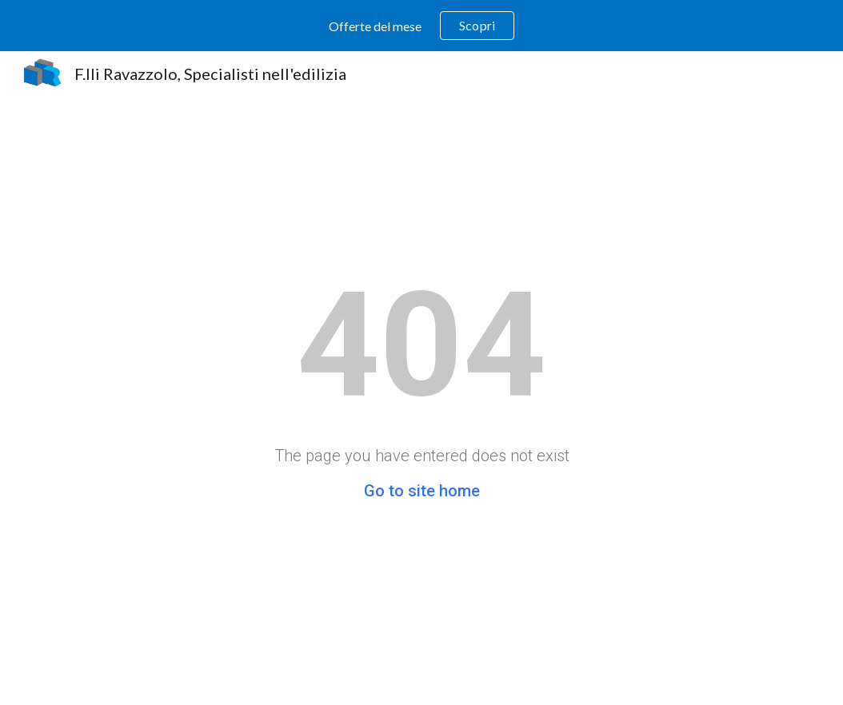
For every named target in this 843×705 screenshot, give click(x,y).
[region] (421, 25)
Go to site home (422, 490)
